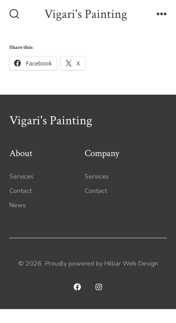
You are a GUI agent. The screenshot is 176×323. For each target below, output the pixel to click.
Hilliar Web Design (131, 263)
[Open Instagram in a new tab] (99, 287)
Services (21, 176)
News (17, 205)
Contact (20, 191)
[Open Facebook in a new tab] (77, 287)
